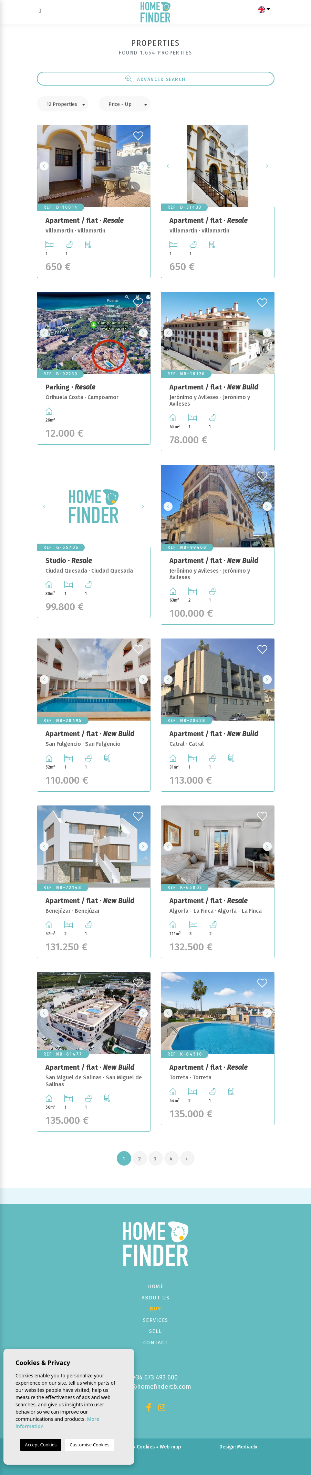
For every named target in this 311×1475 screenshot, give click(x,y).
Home (155, 1286)
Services (155, 1320)
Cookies (146, 1447)
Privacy (124, 1447)
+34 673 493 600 (155, 1377)
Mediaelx (247, 1447)
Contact (155, 1342)
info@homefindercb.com (155, 1386)
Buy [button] (156, 1309)
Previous (44, 166)
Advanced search (155, 79)
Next (143, 166)
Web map (170, 1447)
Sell (155, 1331)
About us (156, 1298)
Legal (105, 1447)
